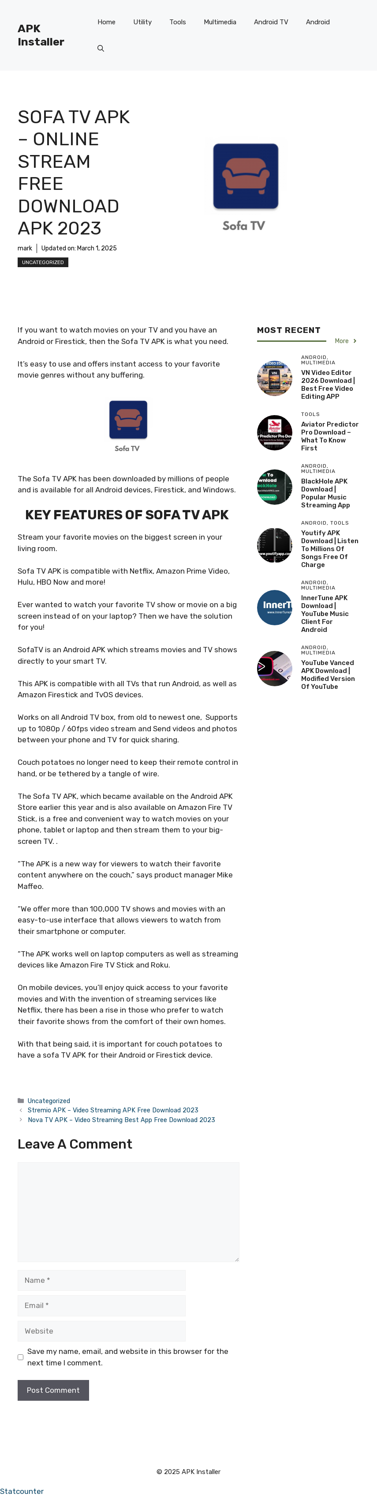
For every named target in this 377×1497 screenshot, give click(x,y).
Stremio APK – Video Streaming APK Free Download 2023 (113, 1110)
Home (106, 22)
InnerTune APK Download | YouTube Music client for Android (325, 614)
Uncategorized (43, 262)
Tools (177, 22)
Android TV (271, 22)
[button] (101, 48)
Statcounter (22, 1491)
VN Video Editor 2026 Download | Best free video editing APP (328, 385)
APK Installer (41, 35)
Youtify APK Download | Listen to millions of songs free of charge (329, 549)
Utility (142, 22)
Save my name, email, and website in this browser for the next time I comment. (127, 1357)
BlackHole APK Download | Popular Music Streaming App (325, 493)
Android (318, 22)
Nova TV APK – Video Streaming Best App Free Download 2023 (121, 1120)
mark (25, 248)
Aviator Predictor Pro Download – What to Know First (330, 436)
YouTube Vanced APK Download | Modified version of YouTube (328, 675)
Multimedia (220, 22)
